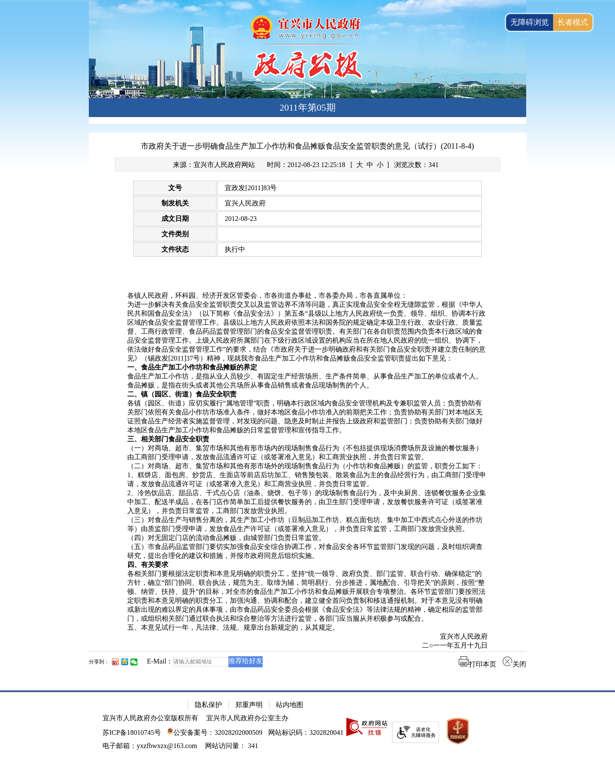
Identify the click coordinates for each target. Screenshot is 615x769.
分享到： (99, 662)
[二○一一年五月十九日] (307, 645)
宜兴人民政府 (245, 203)
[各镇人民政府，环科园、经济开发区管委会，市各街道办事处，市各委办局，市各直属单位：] (307, 295)
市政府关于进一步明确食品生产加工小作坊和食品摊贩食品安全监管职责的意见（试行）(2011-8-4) (307, 146)
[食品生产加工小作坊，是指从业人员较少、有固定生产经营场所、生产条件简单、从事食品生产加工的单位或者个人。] (307, 376)
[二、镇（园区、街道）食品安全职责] (307, 394)
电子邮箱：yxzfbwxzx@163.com (149, 745)
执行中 (235, 249)
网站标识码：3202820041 (305, 732)
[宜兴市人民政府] (307, 636)
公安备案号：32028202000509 (214, 732)
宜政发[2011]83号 (251, 187)
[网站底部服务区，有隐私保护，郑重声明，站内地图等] (307, 729)
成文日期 (175, 218)
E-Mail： (160, 661)
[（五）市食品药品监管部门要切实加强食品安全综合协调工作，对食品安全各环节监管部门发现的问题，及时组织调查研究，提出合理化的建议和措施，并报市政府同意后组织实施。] (307, 552)
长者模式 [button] (572, 22)
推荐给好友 (245, 660)
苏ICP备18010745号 (131, 732)
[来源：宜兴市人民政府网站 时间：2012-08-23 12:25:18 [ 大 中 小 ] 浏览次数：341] (307, 164)
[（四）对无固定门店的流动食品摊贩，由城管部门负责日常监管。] (307, 538)
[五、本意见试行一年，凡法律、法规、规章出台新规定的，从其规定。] (307, 627)
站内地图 (289, 704)
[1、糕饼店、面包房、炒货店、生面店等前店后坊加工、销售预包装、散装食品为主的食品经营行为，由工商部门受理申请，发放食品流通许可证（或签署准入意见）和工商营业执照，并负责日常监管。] (307, 480)
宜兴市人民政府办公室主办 (247, 718)
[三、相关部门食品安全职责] (307, 439)
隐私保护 (208, 704)
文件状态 (175, 249)
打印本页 (477, 664)
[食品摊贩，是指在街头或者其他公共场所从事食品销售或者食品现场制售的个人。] (307, 385)
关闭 (514, 664)
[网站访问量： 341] (231, 745)
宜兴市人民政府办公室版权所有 (150, 718)
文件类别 (175, 234)
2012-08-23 (241, 218)
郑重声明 (249, 704)
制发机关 (175, 203)
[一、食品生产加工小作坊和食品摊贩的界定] (307, 367)
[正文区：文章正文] (307, 406)
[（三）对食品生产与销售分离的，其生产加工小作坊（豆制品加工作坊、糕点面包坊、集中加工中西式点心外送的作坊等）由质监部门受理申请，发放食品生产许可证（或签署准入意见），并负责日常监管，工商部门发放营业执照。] (307, 525)
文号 (175, 187)
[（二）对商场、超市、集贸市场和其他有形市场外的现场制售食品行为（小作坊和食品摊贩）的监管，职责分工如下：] (307, 466)
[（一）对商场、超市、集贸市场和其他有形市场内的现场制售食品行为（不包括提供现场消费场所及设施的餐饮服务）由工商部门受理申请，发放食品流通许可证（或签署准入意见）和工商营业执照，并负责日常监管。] (307, 453)
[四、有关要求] (307, 565)
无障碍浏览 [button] (529, 22)
